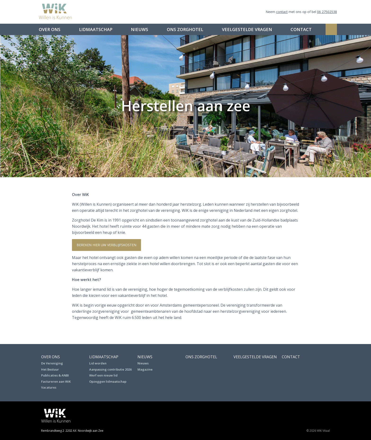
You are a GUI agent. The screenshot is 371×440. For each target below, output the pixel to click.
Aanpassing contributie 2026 (110, 369)
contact (282, 11)
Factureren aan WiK (56, 381)
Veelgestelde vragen (247, 29)
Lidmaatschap (95, 29)
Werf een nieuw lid (103, 375)
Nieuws (139, 29)
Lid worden (97, 363)
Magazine (145, 369)
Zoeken (331, 29)
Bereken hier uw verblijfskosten (106, 245)
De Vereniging (52, 363)
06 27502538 (327, 11)
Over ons (49, 29)
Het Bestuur (50, 369)
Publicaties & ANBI (55, 375)
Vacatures (48, 387)
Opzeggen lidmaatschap (107, 381)
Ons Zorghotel (185, 29)
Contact (301, 29)
